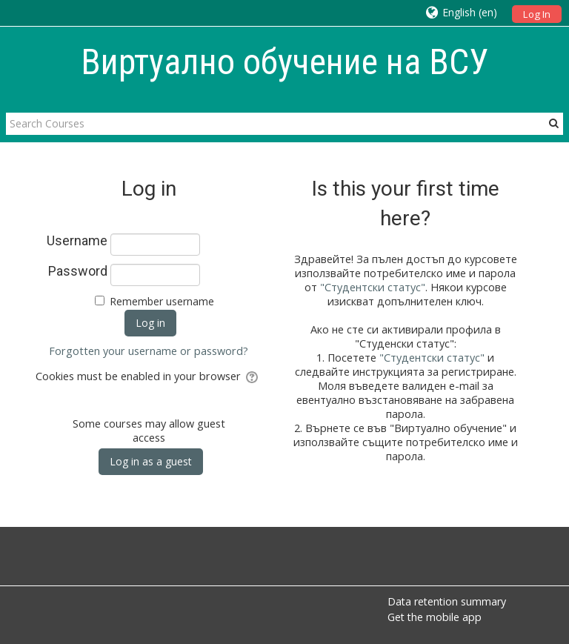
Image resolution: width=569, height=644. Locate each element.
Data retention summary (446, 601)
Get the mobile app (434, 617)
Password (77, 271)
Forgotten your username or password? (148, 351)
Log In (536, 14)
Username (77, 240)
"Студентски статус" (372, 287)
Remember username (162, 301)
